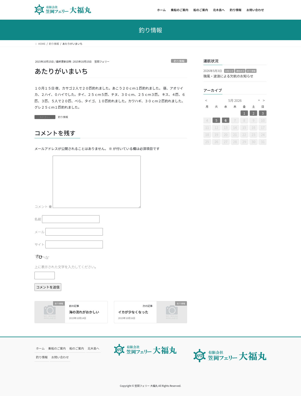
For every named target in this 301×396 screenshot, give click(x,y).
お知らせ (229, 70)
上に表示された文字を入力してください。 (66, 266)
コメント (43, 206)
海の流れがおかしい (84, 311)
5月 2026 (235, 100)
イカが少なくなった (133, 311)
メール (39, 231)
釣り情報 (179, 61)
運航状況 (240, 70)
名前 (37, 219)
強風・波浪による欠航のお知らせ (228, 75)
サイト (39, 244)
